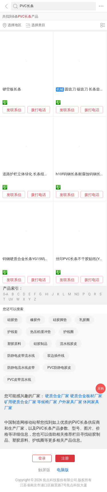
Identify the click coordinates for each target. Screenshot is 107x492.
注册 (65, 458)
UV (11, 299)
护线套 (12, 332)
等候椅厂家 (47, 402)
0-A (5, 294)
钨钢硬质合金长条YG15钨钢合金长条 (33, 259)
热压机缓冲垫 (40, 332)
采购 (101, 388)
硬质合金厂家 (57, 396)
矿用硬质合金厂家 (20, 402)
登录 (42, 458)
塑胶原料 (14, 344)
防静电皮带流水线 (21, 356)
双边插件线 (55, 356)
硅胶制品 (40, 344)
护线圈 (68, 332)
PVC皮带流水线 (19, 380)
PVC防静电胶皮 (59, 368)
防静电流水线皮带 (21, 368)
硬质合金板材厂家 (86, 396)
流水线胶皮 (68, 344)
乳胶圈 (84, 320)
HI (47, 294)
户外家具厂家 (70, 402)
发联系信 (14, 110)
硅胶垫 (12, 320)
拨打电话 (38, 110)
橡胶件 (35, 320)
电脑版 (63, 470)
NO (76, 294)
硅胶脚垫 (60, 320)
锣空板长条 (12, 89)
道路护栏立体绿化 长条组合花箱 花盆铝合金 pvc (42, 174)
